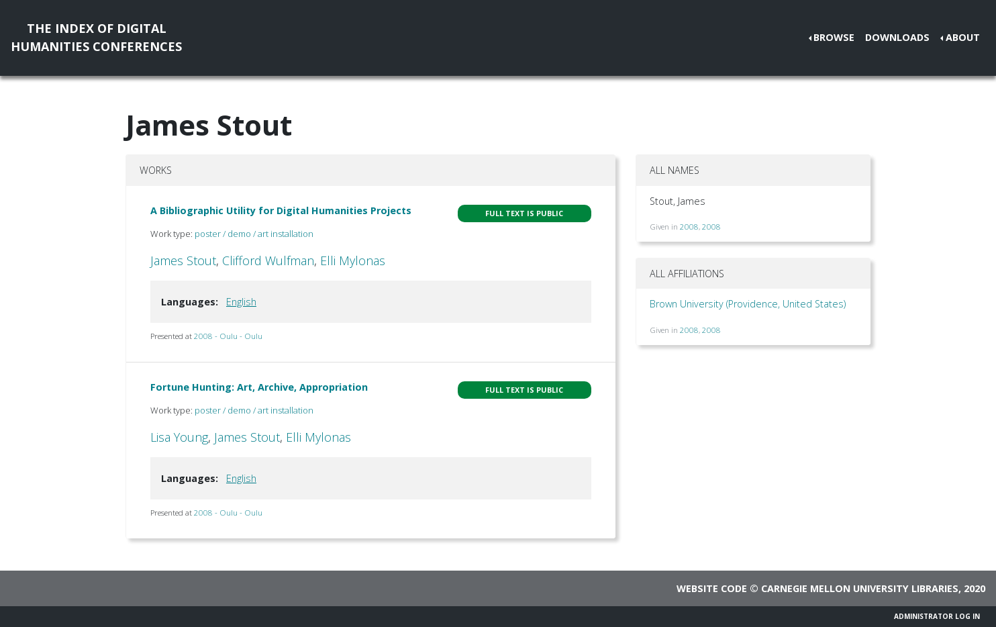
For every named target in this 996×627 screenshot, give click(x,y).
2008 (689, 227)
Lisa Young (179, 437)
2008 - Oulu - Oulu (228, 336)
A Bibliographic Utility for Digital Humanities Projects (280, 210)
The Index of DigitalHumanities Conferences (96, 37)
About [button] (963, 37)
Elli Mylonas (352, 260)
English (241, 301)
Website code (712, 588)
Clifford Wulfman (268, 260)
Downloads (897, 37)
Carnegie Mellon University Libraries (859, 588)
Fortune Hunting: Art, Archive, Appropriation (259, 387)
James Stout (183, 260)
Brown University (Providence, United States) (748, 303)
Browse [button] (833, 37)
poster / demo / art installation (254, 234)
